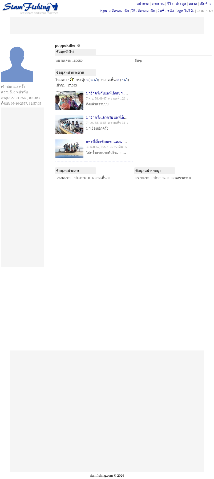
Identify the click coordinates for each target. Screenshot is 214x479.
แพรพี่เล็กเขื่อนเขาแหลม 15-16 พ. (111, 142)
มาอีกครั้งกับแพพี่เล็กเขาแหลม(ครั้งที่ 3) (115, 93)
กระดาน (158, 4)
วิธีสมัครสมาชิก (143, 11)
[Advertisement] (107, 25)
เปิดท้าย (206, 4)
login (103, 11)
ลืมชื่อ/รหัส (166, 11)
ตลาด (193, 4)
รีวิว (170, 4)
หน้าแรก (142, 4)
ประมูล (181, 4)
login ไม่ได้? (185, 11)
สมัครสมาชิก (119, 11)
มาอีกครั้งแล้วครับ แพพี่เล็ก (106, 117)
